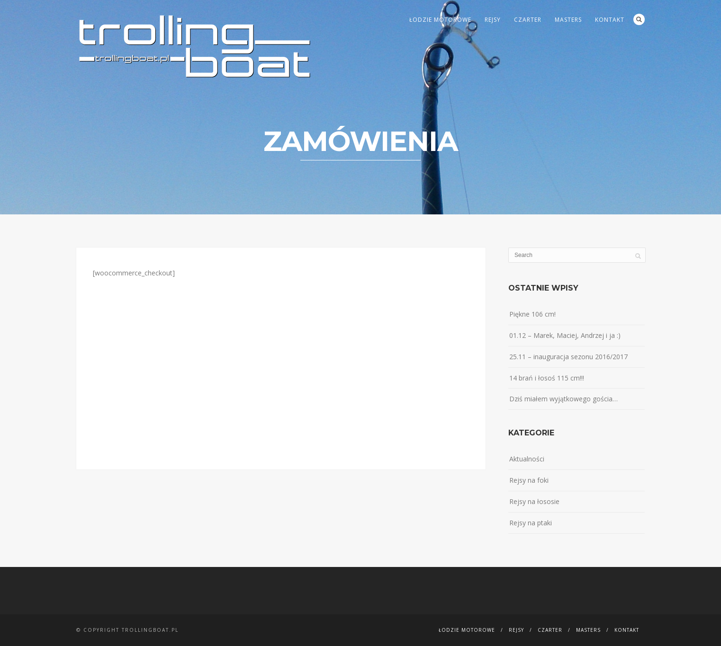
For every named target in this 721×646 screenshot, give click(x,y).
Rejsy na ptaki (530, 522)
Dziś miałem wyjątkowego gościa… (563, 398)
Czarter (527, 20)
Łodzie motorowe (440, 20)
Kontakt (609, 20)
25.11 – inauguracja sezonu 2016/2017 (568, 356)
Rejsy (493, 20)
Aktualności (526, 458)
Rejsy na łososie (534, 501)
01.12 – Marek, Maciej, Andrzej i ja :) (565, 335)
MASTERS (568, 20)
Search (639, 19)
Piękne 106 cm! (532, 314)
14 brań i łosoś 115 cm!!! (546, 377)
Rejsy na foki (529, 480)
